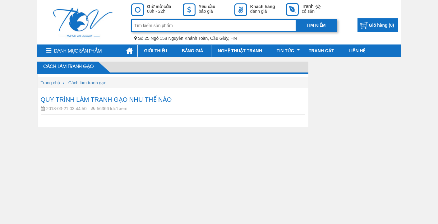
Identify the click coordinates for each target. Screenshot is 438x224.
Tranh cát (321, 50)
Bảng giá (192, 50)
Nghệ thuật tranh (240, 50)
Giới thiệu (155, 50)
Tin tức (288, 50)
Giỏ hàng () (381, 25)
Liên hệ (357, 50)
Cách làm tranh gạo (68, 67)
